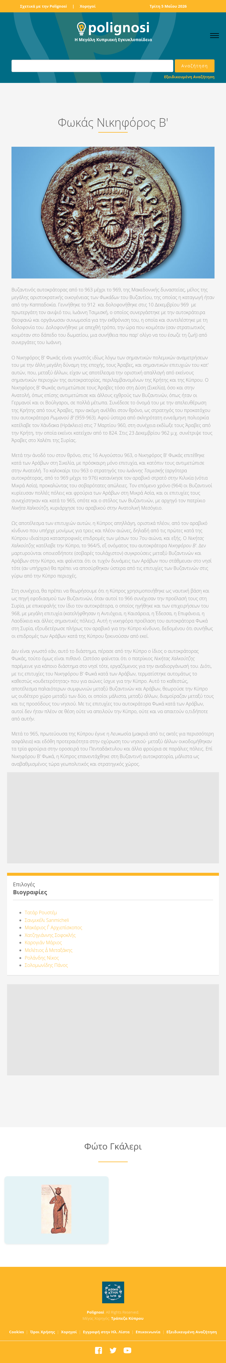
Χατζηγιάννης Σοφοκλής (50, 935)
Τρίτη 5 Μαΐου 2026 (168, 6)
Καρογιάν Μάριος (43, 942)
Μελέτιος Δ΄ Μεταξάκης (48, 950)
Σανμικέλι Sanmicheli (47, 920)
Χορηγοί (88, 6)
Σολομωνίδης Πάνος (46, 965)
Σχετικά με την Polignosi (43, 6)
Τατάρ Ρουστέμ (41, 912)
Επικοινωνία (148, 1331)
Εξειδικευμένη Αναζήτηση (189, 76)
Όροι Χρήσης (42, 1331)
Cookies (16, 1331)
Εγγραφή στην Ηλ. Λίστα (106, 1331)
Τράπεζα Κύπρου (127, 1318)
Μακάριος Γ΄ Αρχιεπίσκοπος (53, 927)
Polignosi (95, 1312)
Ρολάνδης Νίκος (42, 958)
